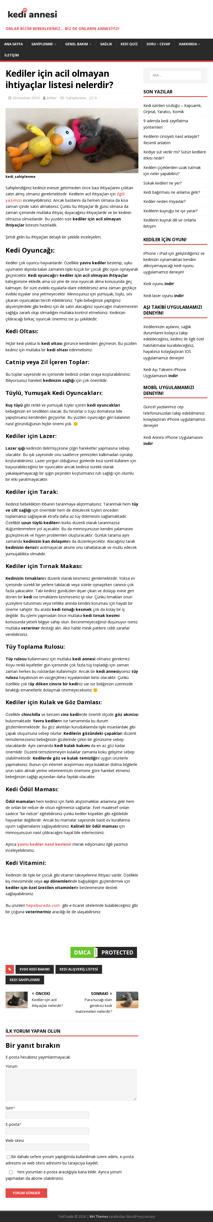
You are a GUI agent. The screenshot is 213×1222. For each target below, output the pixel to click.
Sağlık (106, 44)
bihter (52, 97)
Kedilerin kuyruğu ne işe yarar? (170, 210)
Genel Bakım (76, 44)
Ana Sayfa (13, 44)
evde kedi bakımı (35, 969)
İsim (9, 1108)
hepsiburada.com (43, 905)
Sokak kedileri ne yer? (162, 183)
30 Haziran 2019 (26, 97)
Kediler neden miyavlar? (164, 201)
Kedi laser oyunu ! (163, 295)
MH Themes (99, 1216)
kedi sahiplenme (25, 979)
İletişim (11, 55)
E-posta (12, 1124)
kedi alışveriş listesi (79, 969)
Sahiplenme (42, 44)
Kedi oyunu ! (158, 283)
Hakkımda (188, 44)
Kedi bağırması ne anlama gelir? (171, 192)
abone (36, 1178)
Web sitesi (15, 1140)
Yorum (11, 1066)
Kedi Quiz (129, 44)
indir (172, 375)
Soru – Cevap (158, 44)
